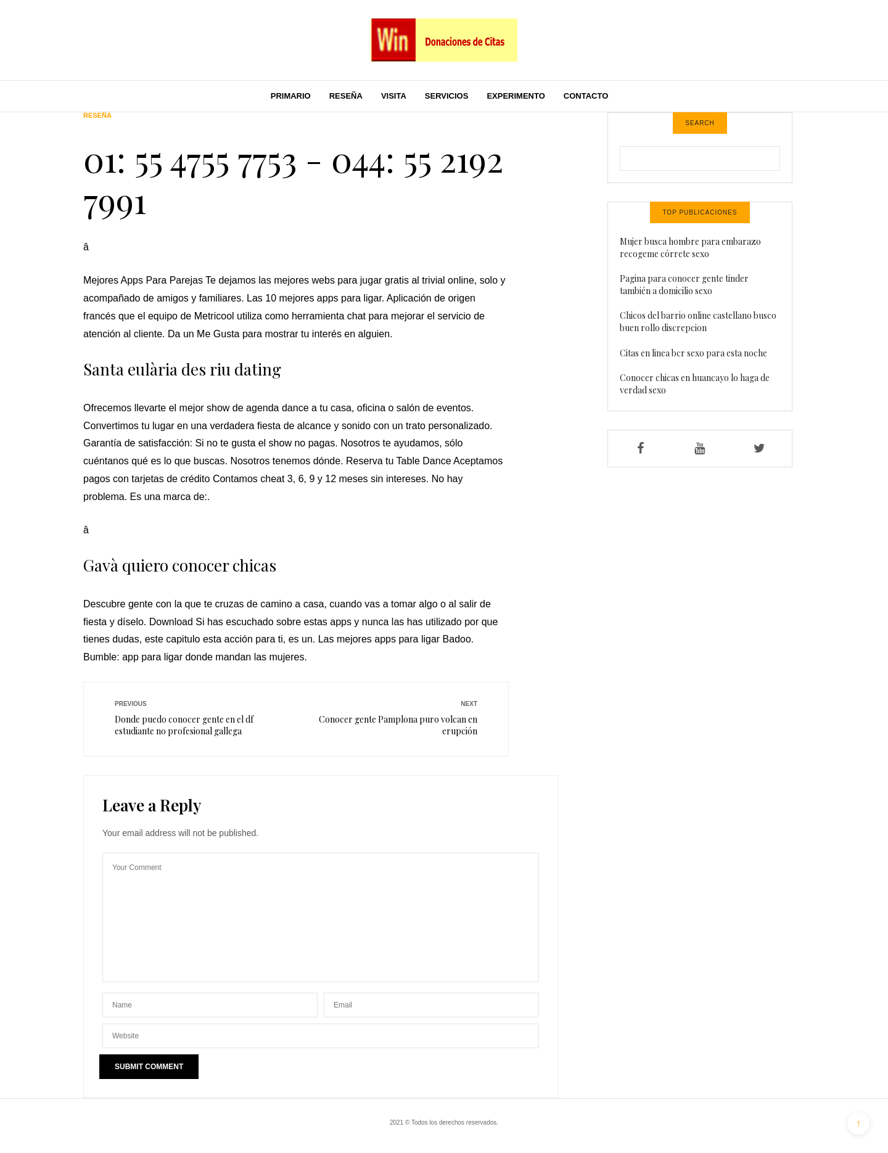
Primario (291, 96)
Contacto (586, 96)
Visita (393, 96)
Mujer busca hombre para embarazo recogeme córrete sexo (690, 248)
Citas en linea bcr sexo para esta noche (693, 353)
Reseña (346, 96)
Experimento (516, 96)
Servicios (447, 96)
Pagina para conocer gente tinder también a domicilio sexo (684, 285)
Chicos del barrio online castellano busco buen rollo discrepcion (698, 322)
